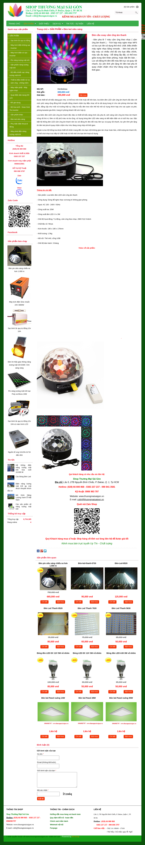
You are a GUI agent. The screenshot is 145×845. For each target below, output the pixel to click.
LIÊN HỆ (90, 24)
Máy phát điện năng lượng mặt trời (18, 132)
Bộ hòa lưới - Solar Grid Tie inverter (20, 108)
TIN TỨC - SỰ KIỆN (74, 24)
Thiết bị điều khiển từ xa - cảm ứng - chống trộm (20, 81)
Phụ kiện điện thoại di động (19, 125)
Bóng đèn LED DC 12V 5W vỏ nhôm (53, 653)
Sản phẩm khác (16, 115)
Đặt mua (83, 95)
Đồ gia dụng (15, 103)
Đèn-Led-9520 (121, 563)
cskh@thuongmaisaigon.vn (90, 499)
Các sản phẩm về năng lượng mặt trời (23, 506)
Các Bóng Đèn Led (23, 477)
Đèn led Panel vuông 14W (53, 698)
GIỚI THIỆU (44, 24)
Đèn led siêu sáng (17, 119)
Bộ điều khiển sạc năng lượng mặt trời (19, 73)
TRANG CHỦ (14, 24)
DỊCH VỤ (58, 24)
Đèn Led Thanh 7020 (87, 608)
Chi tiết (44, 602)
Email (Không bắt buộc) (46, 762)
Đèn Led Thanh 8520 (53, 608)
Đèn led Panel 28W (87, 698)
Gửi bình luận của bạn (46, 770)
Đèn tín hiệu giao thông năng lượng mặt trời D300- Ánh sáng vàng (19, 365)
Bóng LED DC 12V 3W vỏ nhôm (87, 653)
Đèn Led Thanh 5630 (121, 608)
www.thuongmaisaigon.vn (91, 496)
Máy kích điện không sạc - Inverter (20, 46)
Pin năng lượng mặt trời (19, 60)
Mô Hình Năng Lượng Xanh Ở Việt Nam (23, 497)
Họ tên (40, 754)
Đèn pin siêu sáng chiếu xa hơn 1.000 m (53, 564)
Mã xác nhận (43, 790)
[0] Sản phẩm (129, 7)
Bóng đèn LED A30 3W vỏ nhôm (121, 653)
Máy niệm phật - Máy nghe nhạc (18, 88)
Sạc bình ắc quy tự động (20, 40)
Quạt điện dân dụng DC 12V (19, 96)
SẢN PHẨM (13, 36)
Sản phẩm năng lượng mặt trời (19, 66)
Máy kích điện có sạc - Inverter (19, 54)
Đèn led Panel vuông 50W (121, 698)
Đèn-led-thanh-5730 (87, 563)
